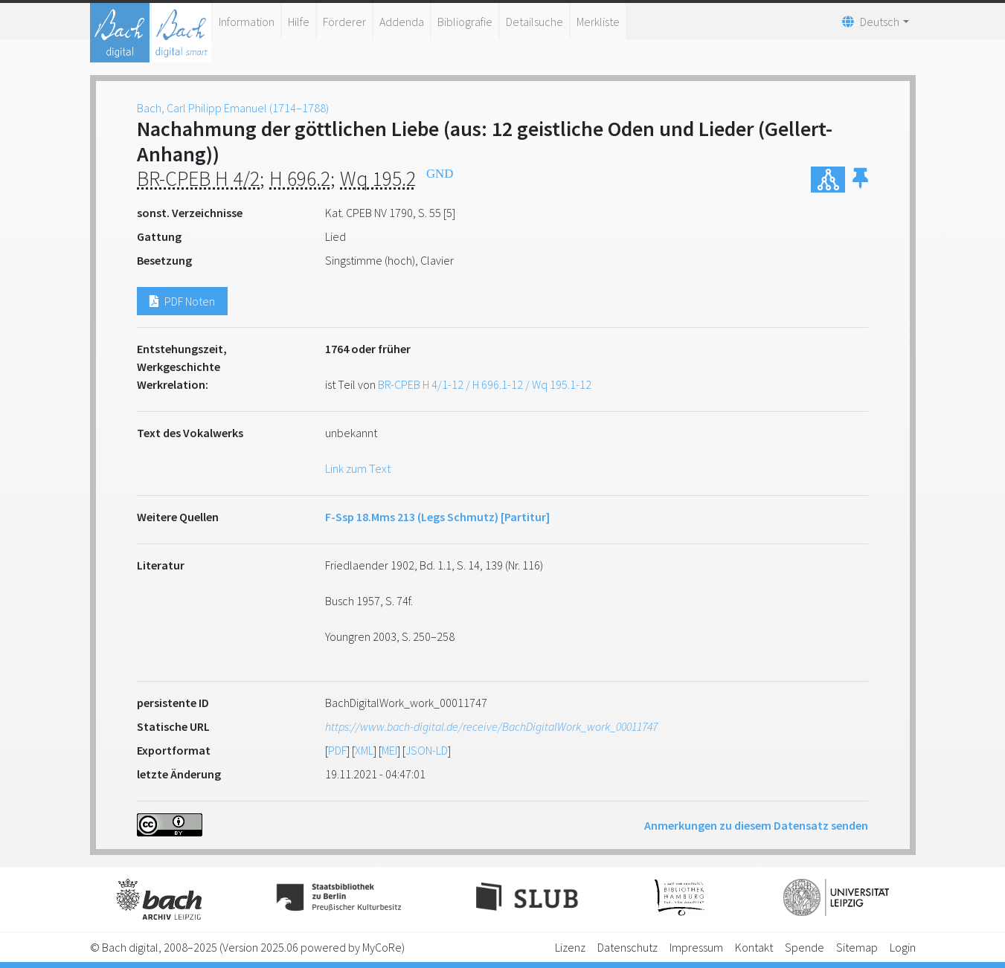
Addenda (401, 21)
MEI (389, 750)
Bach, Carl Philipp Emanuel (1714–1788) (233, 107)
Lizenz (570, 947)
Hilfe (298, 21)
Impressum (696, 947)
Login (903, 947)
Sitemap (857, 947)
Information (246, 21)
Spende (804, 947)
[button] (860, 180)
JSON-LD (426, 750)
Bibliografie (464, 21)
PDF (337, 750)
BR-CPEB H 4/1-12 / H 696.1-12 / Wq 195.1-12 (484, 384)
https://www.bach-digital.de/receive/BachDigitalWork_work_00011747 (491, 726)
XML (364, 750)
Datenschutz (627, 947)
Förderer (344, 21)
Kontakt (754, 947)
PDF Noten (182, 301)
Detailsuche (534, 21)
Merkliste (598, 21)
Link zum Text (358, 468)
